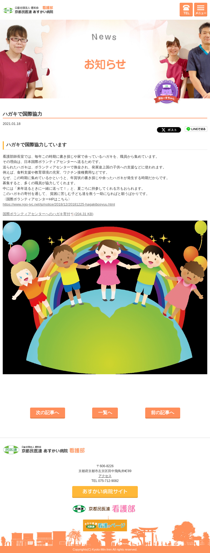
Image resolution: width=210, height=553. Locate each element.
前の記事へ (162, 412)
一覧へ (105, 412)
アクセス (105, 476)
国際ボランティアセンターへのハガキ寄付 (48, 214)
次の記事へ (47, 412)
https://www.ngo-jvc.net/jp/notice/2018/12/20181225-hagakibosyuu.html (59, 204)
